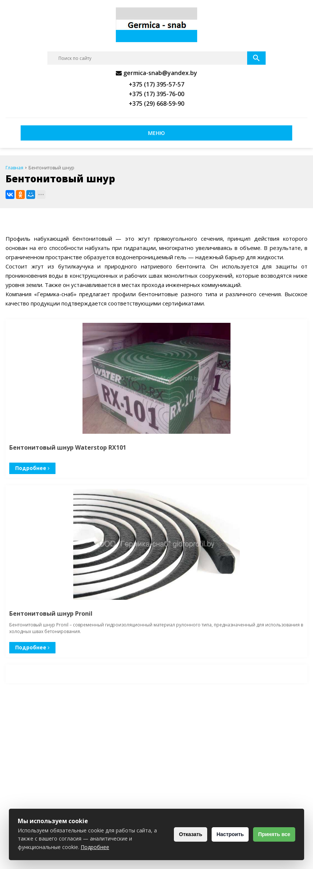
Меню (156, 132)
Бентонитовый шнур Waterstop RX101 (67, 447)
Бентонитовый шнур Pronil (50, 613)
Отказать (180, 834)
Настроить (224, 834)
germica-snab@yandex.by (160, 73)
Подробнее (31, 467)
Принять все (272, 834)
